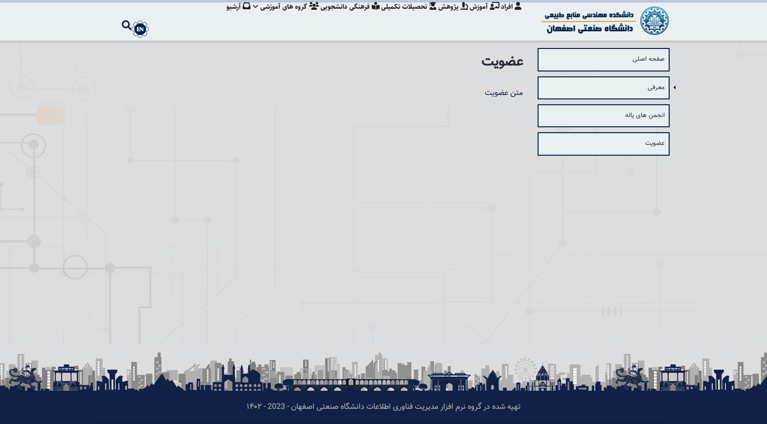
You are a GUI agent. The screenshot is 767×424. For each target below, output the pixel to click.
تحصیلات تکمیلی (404, 17)
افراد (511, 17)
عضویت (655, 143)
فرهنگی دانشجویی (344, 17)
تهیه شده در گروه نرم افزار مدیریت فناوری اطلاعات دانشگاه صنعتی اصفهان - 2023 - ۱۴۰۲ (383, 407)
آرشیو (230, 17)
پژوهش (450, 17)
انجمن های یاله (645, 115)
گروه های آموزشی (279, 17)
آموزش (483, 17)
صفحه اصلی (648, 59)
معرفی (656, 88)
